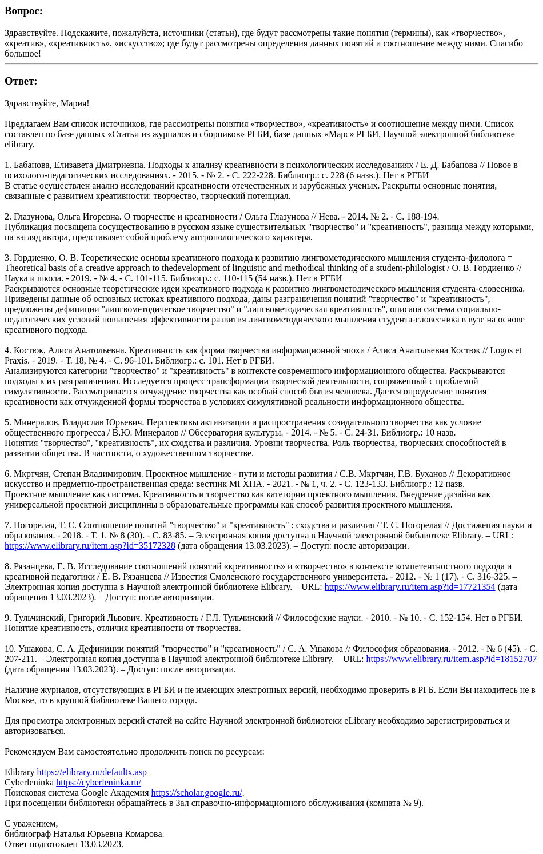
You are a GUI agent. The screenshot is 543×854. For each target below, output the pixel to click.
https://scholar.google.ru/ (196, 792)
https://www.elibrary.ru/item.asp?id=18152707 (451, 659)
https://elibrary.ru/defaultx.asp (92, 772)
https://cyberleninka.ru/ (98, 782)
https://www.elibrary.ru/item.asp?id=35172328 (90, 545)
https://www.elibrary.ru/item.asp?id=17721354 (410, 587)
